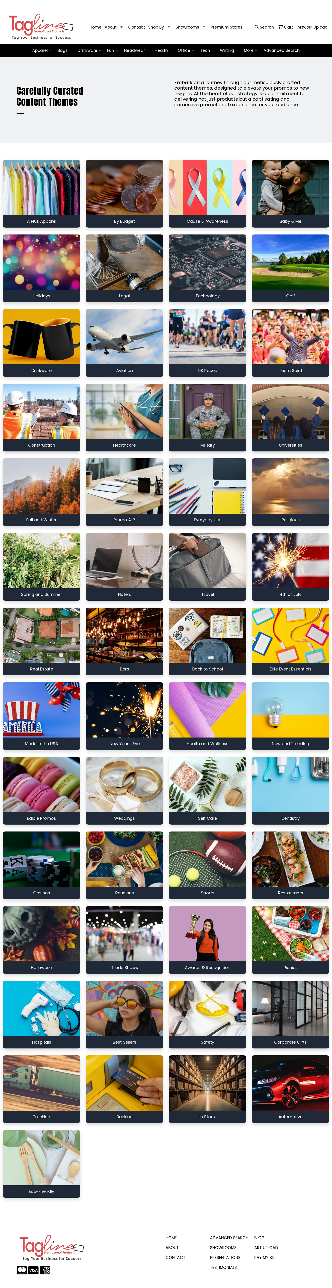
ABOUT (172, 1247)
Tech (207, 50)
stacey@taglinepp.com (259, 5)
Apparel (42, 50)
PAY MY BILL (265, 1257)
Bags (65, 50)
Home (95, 27)
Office (186, 50)
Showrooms (187, 27)
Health (163, 50)
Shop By (156, 27)
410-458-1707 (223, 5)
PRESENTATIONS (225, 1257)
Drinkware (89, 50)
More (251, 50)
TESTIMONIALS (223, 1267)
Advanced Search (282, 50)
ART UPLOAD (266, 1247)
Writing (229, 50)
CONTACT (175, 1257)
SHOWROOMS (223, 1247)
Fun (112, 50)
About (111, 27)
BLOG (259, 1238)
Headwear (136, 50)
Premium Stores (227, 27)
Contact (136, 27)
